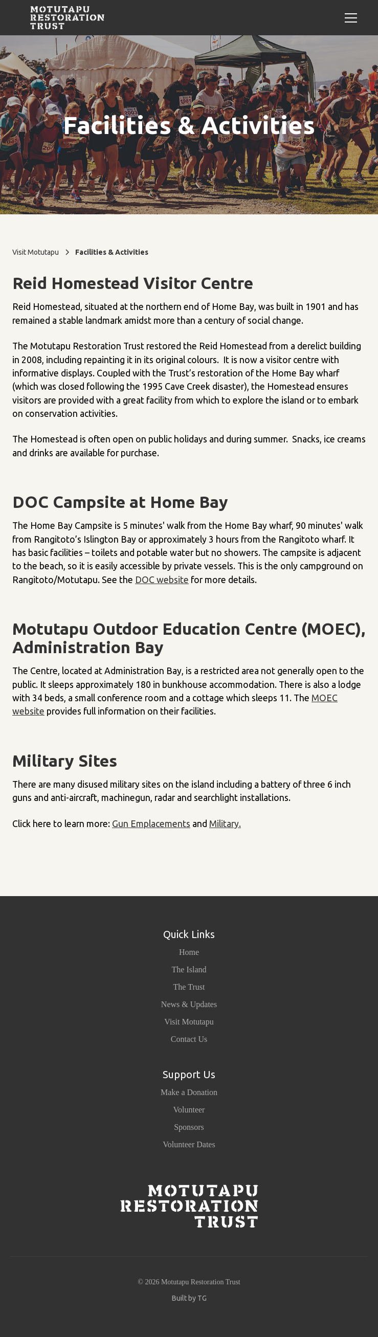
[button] (349, 18)
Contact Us (189, 1039)
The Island (189, 969)
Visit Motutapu (188, 1021)
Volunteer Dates (189, 1144)
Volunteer (189, 1109)
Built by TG (189, 1298)
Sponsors (189, 1127)
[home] (65, 17)
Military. (225, 824)
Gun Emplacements (151, 824)
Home (189, 952)
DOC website (162, 580)
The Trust (189, 987)
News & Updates (189, 1004)
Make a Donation (189, 1092)
